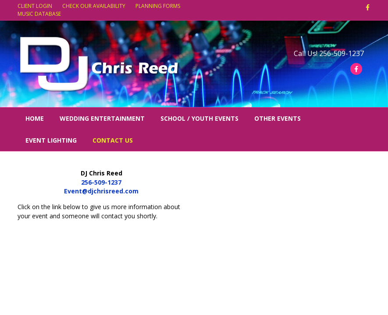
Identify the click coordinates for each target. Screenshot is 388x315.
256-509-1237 (101, 182)
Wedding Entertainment (102, 118)
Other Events (277, 118)
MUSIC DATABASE (39, 14)
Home (34, 118)
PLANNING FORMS (157, 6)
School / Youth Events (199, 118)
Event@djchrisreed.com (101, 191)
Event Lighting (51, 140)
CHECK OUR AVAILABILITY (93, 6)
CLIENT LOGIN (35, 6)
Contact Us (113, 140)
